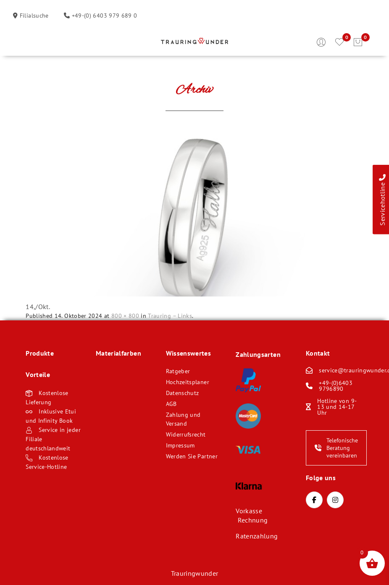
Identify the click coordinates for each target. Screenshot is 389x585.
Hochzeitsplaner (187, 382)
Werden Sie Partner (192, 456)
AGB (171, 404)
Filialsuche (33, 15)
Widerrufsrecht (186, 434)
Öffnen (32, 42)
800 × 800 (125, 316)
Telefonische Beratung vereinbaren (336, 448)
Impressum (180, 445)
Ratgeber (178, 371)
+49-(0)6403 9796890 (335, 386)
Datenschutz (182, 393)
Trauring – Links (170, 316)
